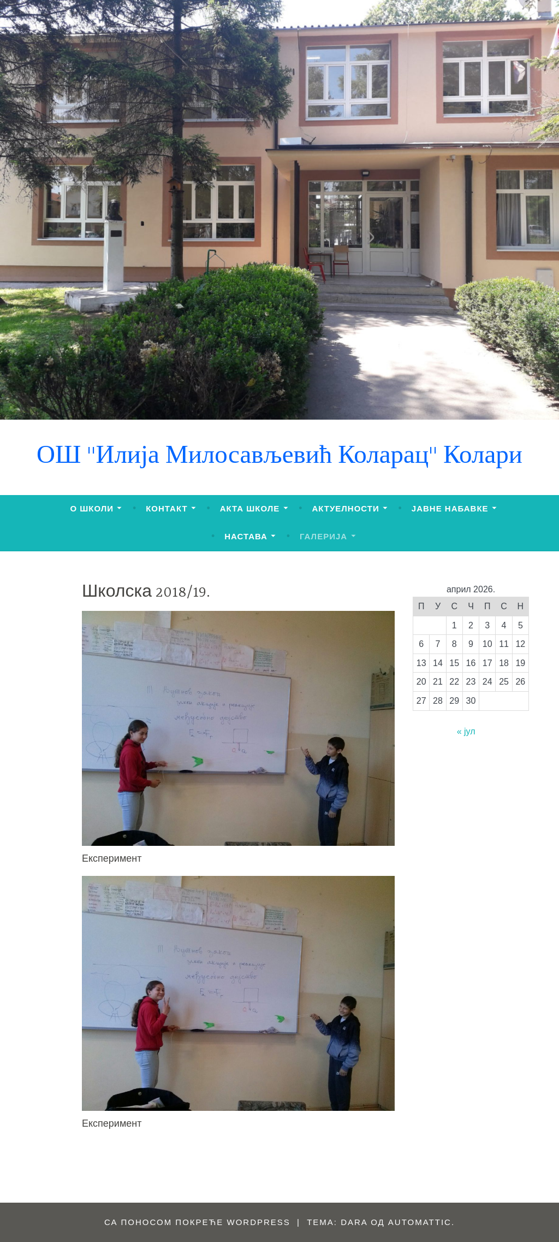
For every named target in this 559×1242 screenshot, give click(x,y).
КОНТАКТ (166, 508)
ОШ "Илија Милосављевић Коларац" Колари (279, 457)
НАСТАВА (245, 536)
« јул (466, 731)
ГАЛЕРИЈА (323, 536)
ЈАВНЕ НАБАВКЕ (450, 508)
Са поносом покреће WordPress (197, 1222)
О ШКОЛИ (92, 508)
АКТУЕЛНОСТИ (345, 508)
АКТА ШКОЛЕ (250, 508)
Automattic (419, 1222)
